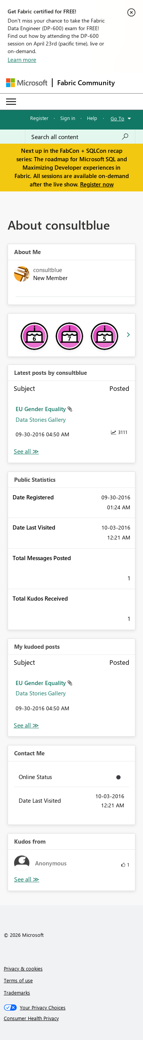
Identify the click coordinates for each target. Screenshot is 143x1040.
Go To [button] (117, 118)
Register (39, 118)
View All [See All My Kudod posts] (26, 725)
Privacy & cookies (23, 968)
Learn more (22, 59)
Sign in (67, 118)
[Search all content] (80, 137)
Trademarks (17, 992)
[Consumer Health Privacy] (72, 1018)
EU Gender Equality (41, 409)
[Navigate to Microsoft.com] (26, 82)
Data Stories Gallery (41, 419)
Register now (97, 184)
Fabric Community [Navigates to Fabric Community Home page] (86, 82)
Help (92, 118)
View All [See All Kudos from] (26, 879)
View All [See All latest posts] (26, 451)
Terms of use (18, 980)
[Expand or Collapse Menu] (11, 102)
